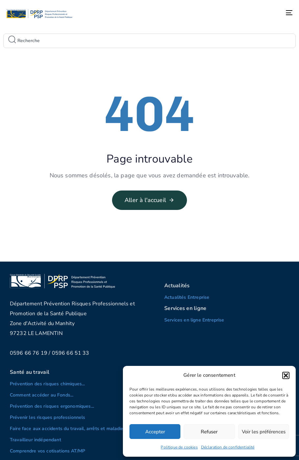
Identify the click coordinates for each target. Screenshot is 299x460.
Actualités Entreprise (186, 297)
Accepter (155, 431)
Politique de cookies (179, 447)
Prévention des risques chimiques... (47, 384)
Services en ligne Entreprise (194, 320)
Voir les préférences (264, 431)
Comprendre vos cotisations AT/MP (47, 451)
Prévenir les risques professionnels (47, 417)
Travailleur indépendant (35, 440)
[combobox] (149, 41)
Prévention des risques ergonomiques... (52, 406)
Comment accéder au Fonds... (41, 395)
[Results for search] (149, 50)
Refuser (209, 431)
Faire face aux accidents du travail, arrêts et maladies (68, 428)
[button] (286, 375)
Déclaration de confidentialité (228, 447)
